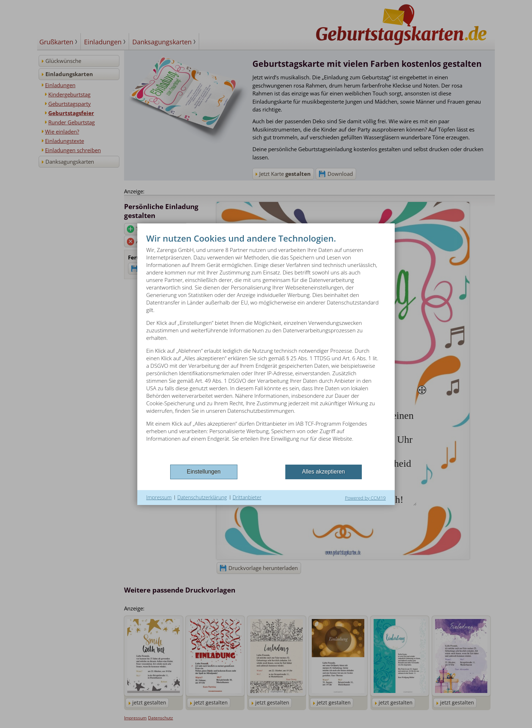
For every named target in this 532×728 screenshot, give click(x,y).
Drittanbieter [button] (247, 497)
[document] (266, 347)
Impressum (159, 497)
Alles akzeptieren (323, 472)
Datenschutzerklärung (202, 497)
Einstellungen (204, 472)
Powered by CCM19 (365, 498)
